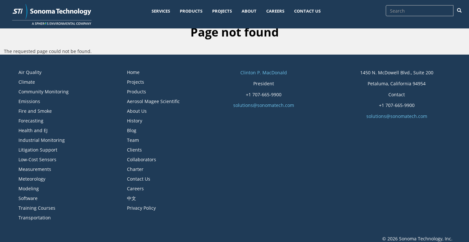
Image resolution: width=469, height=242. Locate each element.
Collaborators (141, 159)
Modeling (28, 188)
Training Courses (36, 208)
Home (133, 72)
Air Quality (29, 72)
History (134, 121)
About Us (137, 111)
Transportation (34, 218)
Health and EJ (33, 130)
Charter (135, 169)
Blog (131, 130)
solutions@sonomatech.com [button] (263, 105)
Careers (135, 188)
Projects (135, 82)
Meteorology (31, 179)
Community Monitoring (43, 92)
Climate (26, 82)
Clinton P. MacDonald (263, 72)
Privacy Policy (141, 208)
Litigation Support (37, 150)
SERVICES (161, 11)
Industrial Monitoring (41, 140)
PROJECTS (222, 11)
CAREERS (275, 11)
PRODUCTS (191, 11)
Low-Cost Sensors (37, 159)
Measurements (34, 169)
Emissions (29, 101)
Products (136, 92)
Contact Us (138, 179)
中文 (131, 198)
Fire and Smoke (35, 111)
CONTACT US (307, 11)
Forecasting (30, 121)
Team (133, 140)
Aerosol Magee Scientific (153, 101)
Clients (134, 150)
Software (28, 198)
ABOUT (249, 11)
